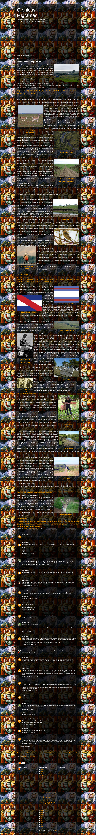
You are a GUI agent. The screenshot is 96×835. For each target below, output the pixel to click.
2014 (41, 816)
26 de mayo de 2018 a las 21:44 (29, 644)
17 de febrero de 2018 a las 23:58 (29, 617)
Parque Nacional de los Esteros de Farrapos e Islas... (49, 796)
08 (42, 787)
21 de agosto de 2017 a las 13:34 (29, 609)
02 (42, 775)
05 (42, 781)
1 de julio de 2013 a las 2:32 (28, 553)
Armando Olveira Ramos (26, 769)
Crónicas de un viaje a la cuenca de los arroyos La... (48, 800)
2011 (41, 810)
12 (42, 808)
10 (42, 791)
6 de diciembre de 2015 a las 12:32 (29, 575)
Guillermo (24, 622)
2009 (41, 771)
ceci (23, 613)
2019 (41, 826)
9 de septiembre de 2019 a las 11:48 (30, 698)
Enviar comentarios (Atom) (29, 756)
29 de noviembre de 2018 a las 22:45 (30, 676)
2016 (41, 820)
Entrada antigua (74, 753)
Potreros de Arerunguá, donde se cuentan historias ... (48, 803)
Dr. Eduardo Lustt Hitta (27, 681)
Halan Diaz (24, 570)
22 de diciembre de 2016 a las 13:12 (30, 585)
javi (22, 695)
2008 (41, 769)
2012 (41, 812)
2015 (41, 818)
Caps (23, 558)
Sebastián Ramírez (26, 737)
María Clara (24, 580)
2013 (41, 814)
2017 (41, 822)
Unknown (24, 534)
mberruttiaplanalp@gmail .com (29, 718)
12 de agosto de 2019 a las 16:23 (29, 690)
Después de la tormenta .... (28, 629)
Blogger (55, 830)
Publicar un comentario (25, 746)
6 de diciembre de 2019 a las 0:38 (29, 714)
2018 (41, 824)
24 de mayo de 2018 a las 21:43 (29, 631)
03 (42, 777)
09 (42, 789)
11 (42, 806)
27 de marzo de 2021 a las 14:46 (29, 743)
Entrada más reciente (23, 753)
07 (42, 785)
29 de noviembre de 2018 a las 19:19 (30, 663)
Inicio (49, 753)
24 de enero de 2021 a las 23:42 (29, 732)
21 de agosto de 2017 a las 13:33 (29, 598)
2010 (41, 773)
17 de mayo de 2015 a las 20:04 (29, 566)
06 (42, 783)
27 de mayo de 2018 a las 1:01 (29, 652)
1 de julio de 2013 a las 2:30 (28, 538)
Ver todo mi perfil (22, 771)
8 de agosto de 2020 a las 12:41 (29, 724)
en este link (28, 627)
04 (42, 779)
